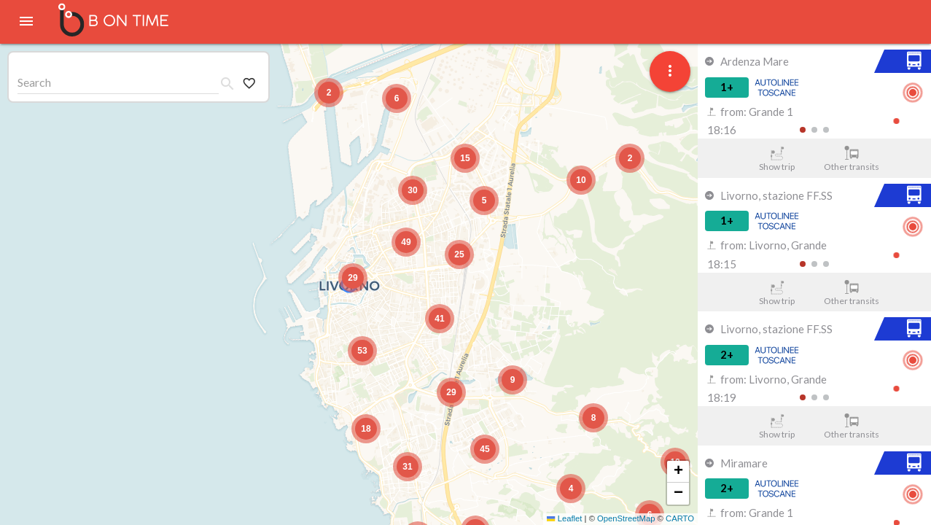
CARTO (680, 518)
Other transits (852, 159)
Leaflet (564, 518)
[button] (352, 277)
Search (34, 82)
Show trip (777, 159)
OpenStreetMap (626, 518)
